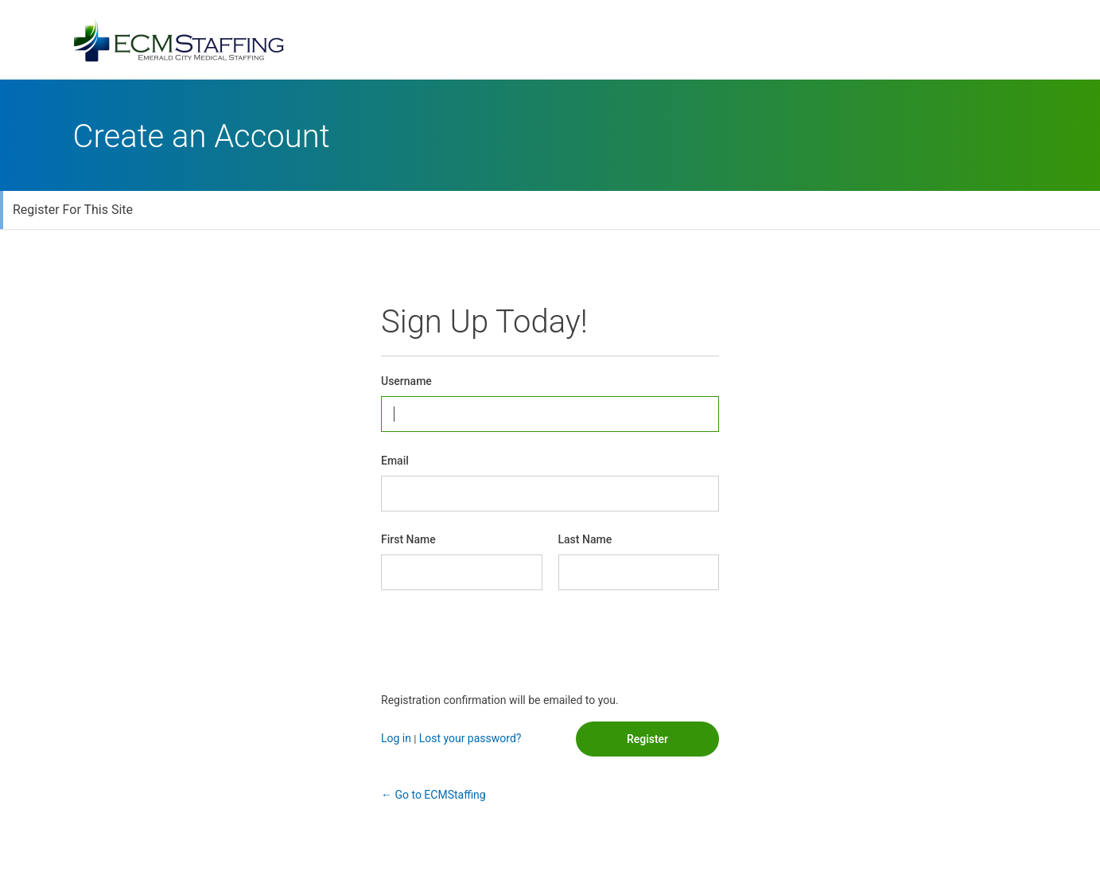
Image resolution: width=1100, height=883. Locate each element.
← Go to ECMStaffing (433, 794)
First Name (408, 539)
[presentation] (502, 641)
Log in (396, 738)
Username (406, 381)
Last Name (585, 539)
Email (395, 460)
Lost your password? (470, 738)
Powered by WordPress (550, 40)
